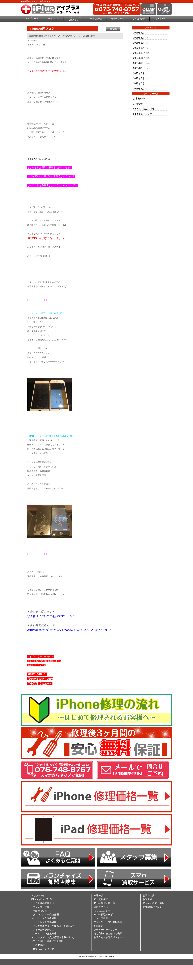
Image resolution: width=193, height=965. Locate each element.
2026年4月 (138, 32)
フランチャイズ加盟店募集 (108, 922)
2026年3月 (138, 37)
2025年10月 (139, 63)
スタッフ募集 (101, 918)
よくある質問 (139, 18)
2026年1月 (138, 48)
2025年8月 (138, 73)
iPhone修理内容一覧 (42, 899)
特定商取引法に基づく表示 (108, 933)
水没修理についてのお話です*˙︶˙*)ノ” (51, 616)
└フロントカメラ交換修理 (45, 914)
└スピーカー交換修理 (42, 929)
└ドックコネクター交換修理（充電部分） (53, 926)
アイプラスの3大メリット (74, 18)
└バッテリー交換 (40, 907)
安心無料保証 (101, 899)
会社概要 (98, 926)
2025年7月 (138, 78)
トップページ (31, 18)
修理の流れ (53, 18)
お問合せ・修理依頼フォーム (109, 937)
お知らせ (138, 103)
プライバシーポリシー (105, 929)
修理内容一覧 (96, 18)
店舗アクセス (101, 907)
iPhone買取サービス (104, 914)
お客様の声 (160, 18)
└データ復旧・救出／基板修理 (47, 941)
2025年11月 (139, 58)
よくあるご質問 (102, 910)
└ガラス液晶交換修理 (42, 903)
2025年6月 (138, 83)
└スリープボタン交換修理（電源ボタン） (53, 937)
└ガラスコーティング (42, 949)
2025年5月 (138, 88)
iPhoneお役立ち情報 (144, 108)
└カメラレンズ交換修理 (43, 922)
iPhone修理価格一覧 (104, 903)
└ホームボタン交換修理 (43, 933)
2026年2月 (138, 42)
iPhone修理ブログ (142, 114)
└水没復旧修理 (39, 910)
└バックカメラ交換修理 (43, 918)
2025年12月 (139, 53)
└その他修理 (38, 945)
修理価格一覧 (117, 18)
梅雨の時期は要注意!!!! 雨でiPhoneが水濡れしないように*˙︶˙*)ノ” (69, 629)
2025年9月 (138, 68)
